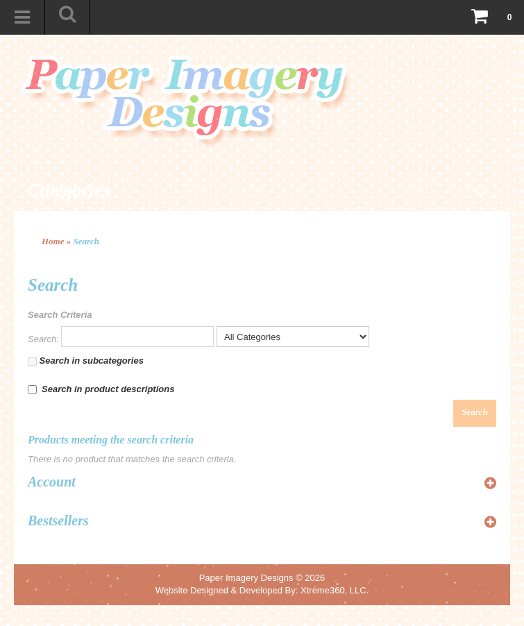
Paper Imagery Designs (246, 578)
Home (53, 241)
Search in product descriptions (101, 389)
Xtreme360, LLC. (335, 590)
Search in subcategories (86, 362)
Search (87, 241)
